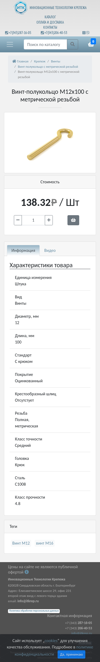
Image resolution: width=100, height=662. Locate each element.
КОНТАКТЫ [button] (50, 27)
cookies (51, 640)
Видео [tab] (50, 250)
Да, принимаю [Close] (71, 654)
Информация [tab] (23, 250)
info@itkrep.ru (81, 633)
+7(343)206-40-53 (56, 33)
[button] (10, 44)
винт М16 (44, 543)
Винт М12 (21, 543)
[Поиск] (45, 44)
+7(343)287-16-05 (20, 33)
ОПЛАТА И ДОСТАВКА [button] (50, 22)
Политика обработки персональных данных (34, 610)
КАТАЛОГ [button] (50, 17)
